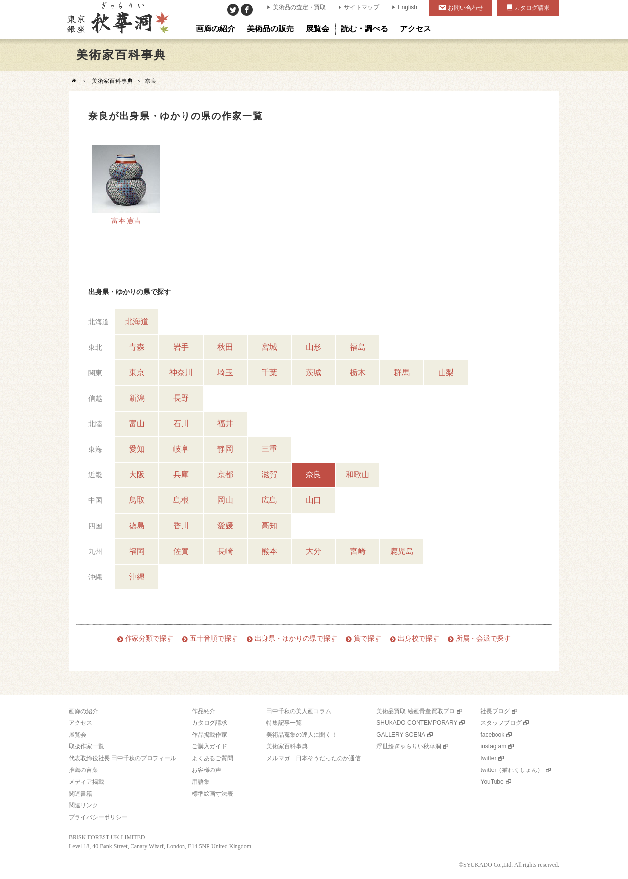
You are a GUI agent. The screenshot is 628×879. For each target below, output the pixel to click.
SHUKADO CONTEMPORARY (416, 722)
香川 (181, 526)
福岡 (137, 551)
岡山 (225, 500)
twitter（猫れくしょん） (511, 770)
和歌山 (357, 474)
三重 (269, 449)
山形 (313, 347)
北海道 (137, 321)
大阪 (137, 474)
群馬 (402, 372)
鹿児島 (402, 551)
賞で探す (367, 638)
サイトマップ (361, 7)
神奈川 (181, 372)
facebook (492, 734)
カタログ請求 (532, 7)
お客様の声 (206, 770)
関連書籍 (80, 793)
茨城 (313, 372)
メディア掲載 (86, 781)
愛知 (137, 449)
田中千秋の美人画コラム (298, 711)
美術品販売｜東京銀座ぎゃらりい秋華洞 (117, 19)
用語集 (200, 781)
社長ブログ (495, 711)
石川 (181, 423)
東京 (137, 372)
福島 (358, 347)
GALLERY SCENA (400, 734)
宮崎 (358, 551)
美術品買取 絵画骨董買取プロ (415, 711)
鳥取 (137, 500)
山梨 (446, 372)
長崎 (225, 551)
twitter (488, 758)
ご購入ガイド (209, 746)
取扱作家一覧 (86, 746)
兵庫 (181, 474)
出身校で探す (418, 638)
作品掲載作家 (209, 734)
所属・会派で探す (483, 638)
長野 (181, 398)
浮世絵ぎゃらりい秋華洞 (408, 746)
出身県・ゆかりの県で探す (296, 638)
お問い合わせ (465, 7)
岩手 (181, 347)
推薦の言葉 (83, 770)
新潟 (137, 398)
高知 (269, 526)
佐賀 (181, 551)
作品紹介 (203, 711)
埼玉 (225, 372)
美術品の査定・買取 (299, 7)
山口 (313, 500)
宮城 (269, 347)
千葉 (269, 372)
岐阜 (181, 449)
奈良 (313, 474)
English (407, 7)
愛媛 (225, 526)
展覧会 (77, 734)
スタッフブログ (501, 722)
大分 (313, 551)
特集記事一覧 (284, 722)
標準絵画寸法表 (212, 793)
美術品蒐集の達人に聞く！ (301, 734)
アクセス (80, 722)
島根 (181, 500)
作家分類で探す (149, 638)
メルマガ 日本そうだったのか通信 (313, 758)
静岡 (225, 449)
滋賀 (269, 474)
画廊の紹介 (83, 711)
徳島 (137, 526)
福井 (225, 423)
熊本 (269, 551)
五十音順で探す (214, 638)
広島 (269, 500)
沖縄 (137, 577)
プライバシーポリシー (98, 817)
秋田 (225, 347)
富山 (137, 423)
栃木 (358, 372)
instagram (493, 746)
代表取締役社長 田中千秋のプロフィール (122, 758)
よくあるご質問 (212, 758)
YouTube (491, 781)
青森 (137, 347)
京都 (225, 474)
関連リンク (83, 805)
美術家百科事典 (112, 81)
